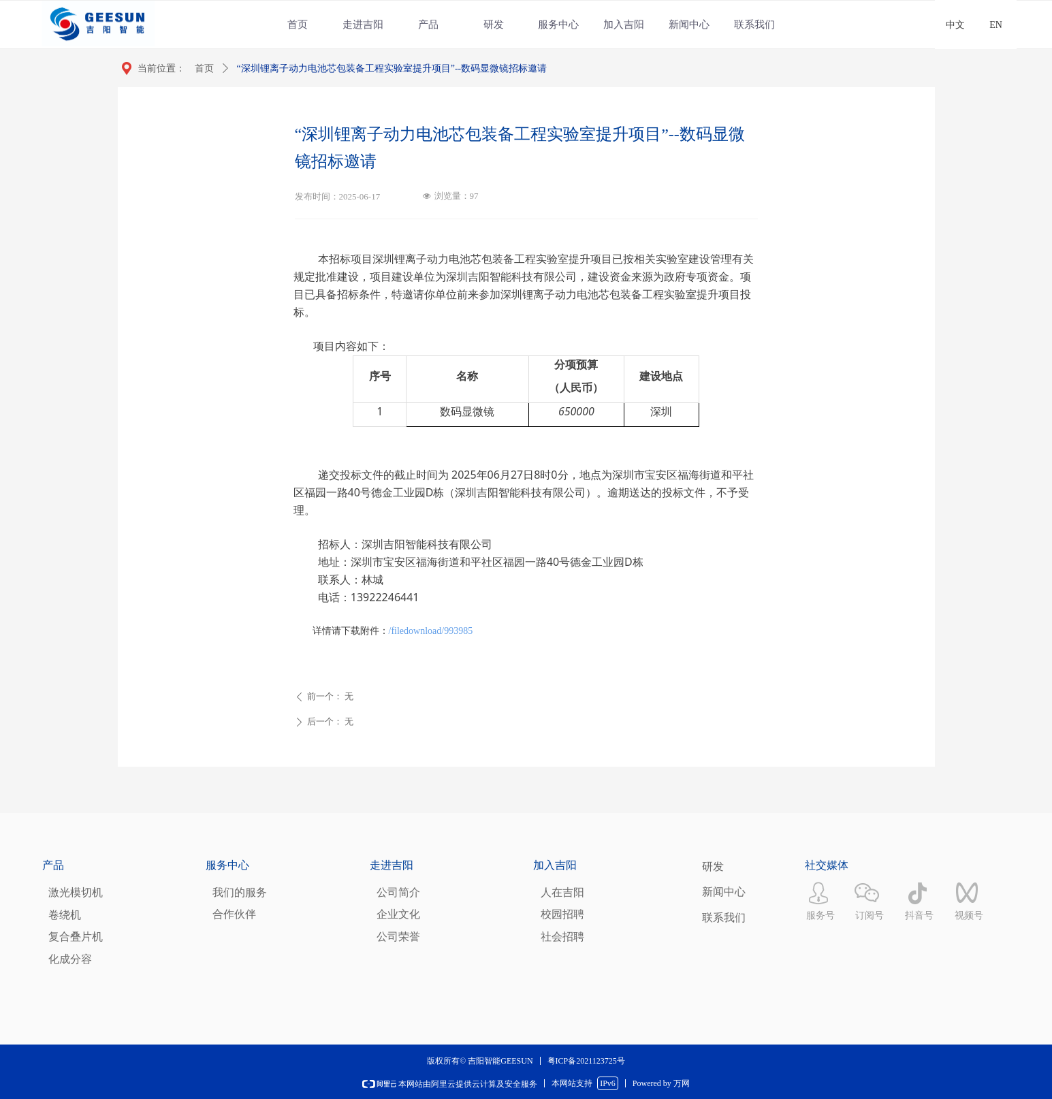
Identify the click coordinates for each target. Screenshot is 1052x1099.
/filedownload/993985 (431, 631)
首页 (204, 68)
